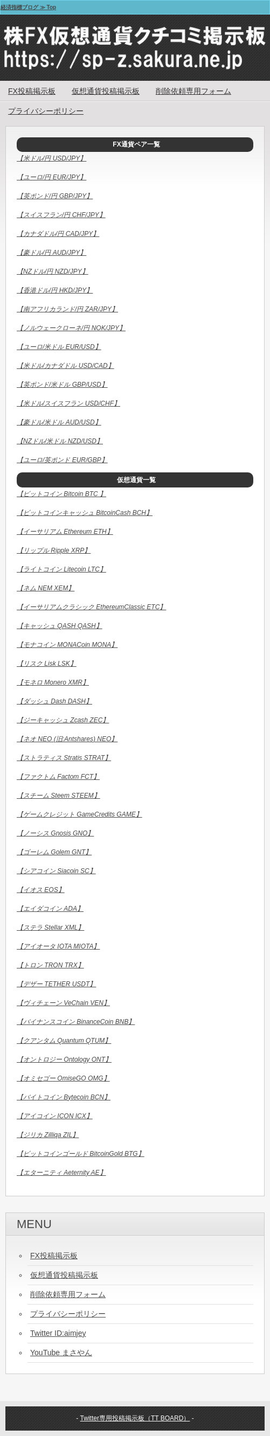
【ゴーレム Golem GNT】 (54, 852)
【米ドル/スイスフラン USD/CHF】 (68, 403)
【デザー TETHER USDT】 (56, 984)
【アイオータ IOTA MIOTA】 (58, 946)
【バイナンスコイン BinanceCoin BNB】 (76, 1022)
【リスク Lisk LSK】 (47, 663)
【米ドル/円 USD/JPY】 (51, 158)
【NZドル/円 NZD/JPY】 (52, 271)
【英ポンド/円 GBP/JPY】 (55, 196)
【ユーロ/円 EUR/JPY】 (51, 177)
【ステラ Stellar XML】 (50, 927)
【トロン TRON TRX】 (50, 965)
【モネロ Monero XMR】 (53, 682)
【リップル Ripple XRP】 (54, 550)
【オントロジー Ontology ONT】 (64, 1059)
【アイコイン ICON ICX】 (55, 1116)
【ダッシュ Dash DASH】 (54, 701)
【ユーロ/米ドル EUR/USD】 (59, 347)
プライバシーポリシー (46, 111)
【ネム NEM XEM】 (45, 588)
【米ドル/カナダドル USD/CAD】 (65, 366)
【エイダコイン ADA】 (50, 908)
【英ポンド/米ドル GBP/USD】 (62, 384)
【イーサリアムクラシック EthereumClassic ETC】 (91, 607)
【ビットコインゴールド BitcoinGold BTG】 (80, 1154)
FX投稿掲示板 (32, 91)
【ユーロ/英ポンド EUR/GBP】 (62, 460)
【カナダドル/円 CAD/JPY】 (58, 234)
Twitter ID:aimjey (58, 1333)
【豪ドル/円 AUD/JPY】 (51, 252)
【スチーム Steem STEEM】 (58, 795)
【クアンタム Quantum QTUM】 (64, 1040)
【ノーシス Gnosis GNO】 (55, 833)
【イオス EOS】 (41, 890)
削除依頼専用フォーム (193, 91)
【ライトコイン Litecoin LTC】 (61, 569)
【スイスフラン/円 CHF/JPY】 (61, 215)
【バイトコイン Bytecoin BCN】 (63, 1097)
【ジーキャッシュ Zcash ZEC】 (63, 720)
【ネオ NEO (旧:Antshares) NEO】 (67, 739)
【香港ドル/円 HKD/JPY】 (55, 290)
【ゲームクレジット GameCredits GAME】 (79, 814)
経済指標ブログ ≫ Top (28, 7)
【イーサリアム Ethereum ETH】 (65, 531)
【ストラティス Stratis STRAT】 (64, 758)
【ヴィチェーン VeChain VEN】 (63, 1003)
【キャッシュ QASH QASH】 (59, 626)
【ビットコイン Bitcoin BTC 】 (61, 494)
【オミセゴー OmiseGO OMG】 (63, 1078)
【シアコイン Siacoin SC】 (56, 871)
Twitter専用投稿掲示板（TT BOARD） (135, 1418)
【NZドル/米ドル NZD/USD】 (60, 441)
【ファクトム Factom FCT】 (58, 776)
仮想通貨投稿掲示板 (106, 91)
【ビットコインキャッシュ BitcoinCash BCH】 (85, 513)
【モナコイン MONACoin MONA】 (67, 645)
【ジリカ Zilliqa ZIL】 (48, 1135)
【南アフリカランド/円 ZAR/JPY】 (67, 309)
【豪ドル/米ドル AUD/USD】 (59, 422)
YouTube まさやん (61, 1352)
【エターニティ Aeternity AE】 (61, 1172)
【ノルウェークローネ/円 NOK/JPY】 (71, 328)
